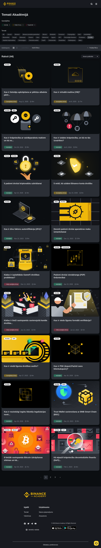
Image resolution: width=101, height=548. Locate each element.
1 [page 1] (45, 477)
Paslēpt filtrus (92, 48)
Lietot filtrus (25, 48)
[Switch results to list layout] (16, 47)
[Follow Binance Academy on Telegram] (32, 524)
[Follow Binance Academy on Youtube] (35, 523)
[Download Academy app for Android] (69, 528)
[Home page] (9, 4)
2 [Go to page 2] (50, 477)
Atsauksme (43, 516)
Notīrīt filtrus (35, 48)
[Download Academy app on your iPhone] (57, 528)
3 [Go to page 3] (55, 477)
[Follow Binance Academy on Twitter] (28, 523)
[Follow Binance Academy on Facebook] (25, 524)
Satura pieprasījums (46, 512)
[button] (96, 4)
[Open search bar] (91, 4)
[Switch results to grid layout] (13, 47)
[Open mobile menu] (96, 4)
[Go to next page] (60, 477)
